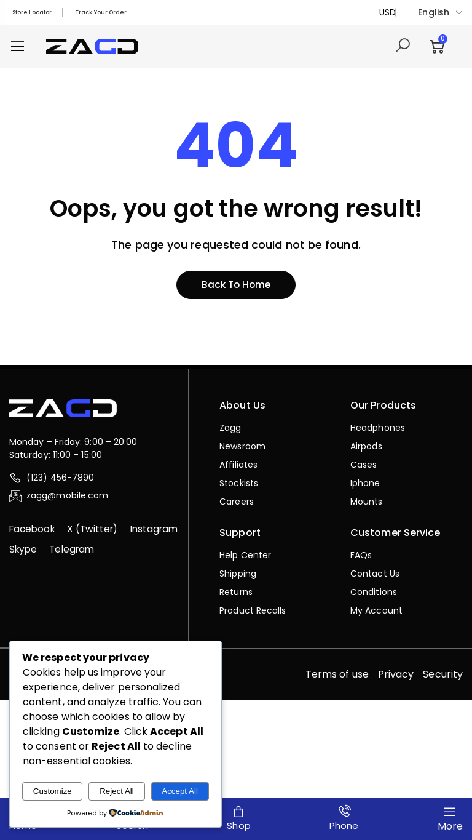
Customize (52, 791)
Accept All (180, 791)
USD (387, 12)
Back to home (236, 286)
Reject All (117, 791)
